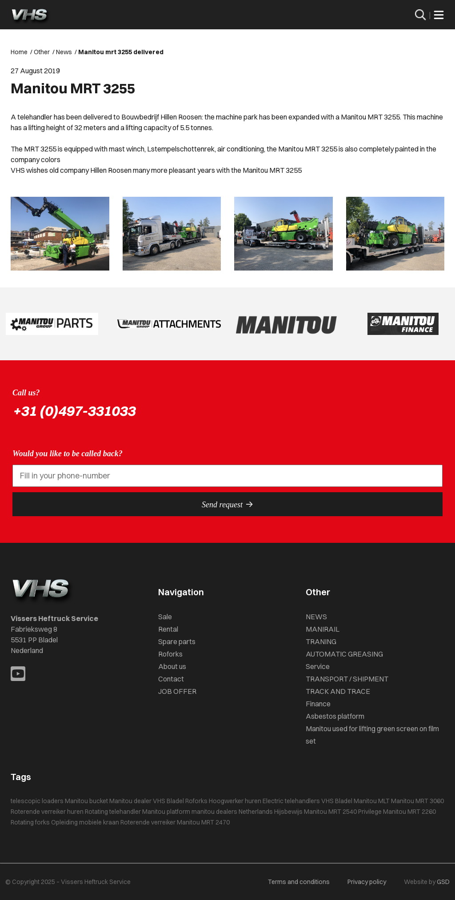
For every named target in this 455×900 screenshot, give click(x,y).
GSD (443, 882)
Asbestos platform (335, 716)
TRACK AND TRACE (338, 691)
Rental (168, 629)
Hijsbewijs (288, 812)
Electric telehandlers (291, 801)
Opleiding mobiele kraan (85, 822)
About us (172, 666)
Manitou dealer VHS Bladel (146, 801)
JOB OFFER (177, 691)
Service (318, 666)
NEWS (316, 616)
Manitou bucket (86, 801)
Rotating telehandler (113, 812)
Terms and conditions (299, 882)
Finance (318, 703)
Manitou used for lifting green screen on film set (372, 734)
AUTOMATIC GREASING (344, 653)
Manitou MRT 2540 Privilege (343, 812)
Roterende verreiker (148, 822)
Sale (165, 616)
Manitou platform (166, 812)
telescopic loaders (37, 801)
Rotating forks (30, 822)
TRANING (321, 641)
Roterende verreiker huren (47, 812)
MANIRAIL (322, 629)
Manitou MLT (372, 801)
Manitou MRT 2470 (203, 822)
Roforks (170, 653)
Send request (227, 504)
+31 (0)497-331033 (73, 410)
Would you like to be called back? (67, 453)
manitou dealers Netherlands (232, 812)
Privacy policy (366, 882)
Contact (171, 678)
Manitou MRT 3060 (417, 801)
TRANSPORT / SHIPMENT (347, 678)
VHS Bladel (336, 801)
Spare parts (177, 641)
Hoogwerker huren (235, 801)
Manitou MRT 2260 (409, 812)
